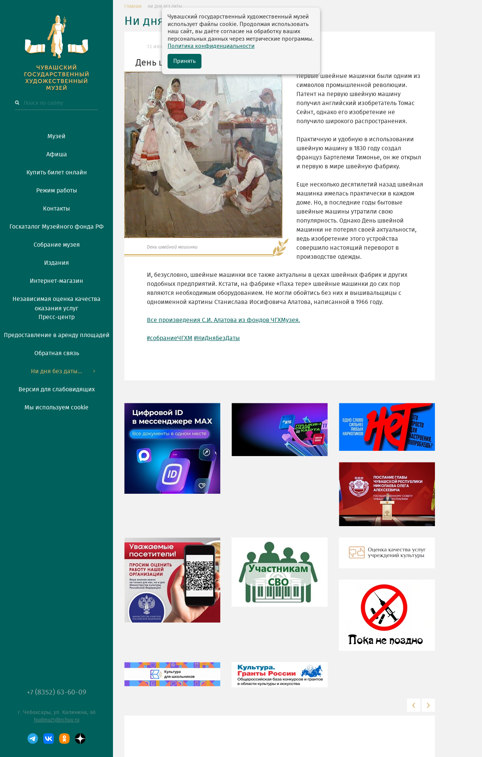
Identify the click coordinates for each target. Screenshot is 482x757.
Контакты (56, 209)
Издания (56, 263)
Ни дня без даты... (56, 371)
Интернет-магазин (56, 281)
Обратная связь (56, 353)
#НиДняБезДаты (217, 338)
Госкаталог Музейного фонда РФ (56, 227)
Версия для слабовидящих (56, 389)
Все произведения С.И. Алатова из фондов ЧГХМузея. (223, 320)
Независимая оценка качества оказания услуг (56, 302)
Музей (56, 136)
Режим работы (56, 191)
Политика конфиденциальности (211, 46)
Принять (184, 61)
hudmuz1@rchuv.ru (56, 720)
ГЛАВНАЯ (133, 7)
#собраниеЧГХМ (169, 338)
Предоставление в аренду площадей (57, 335)
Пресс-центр (56, 317)
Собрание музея (57, 245)
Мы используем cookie (56, 407)
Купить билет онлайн (56, 172)
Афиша (56, 154)
